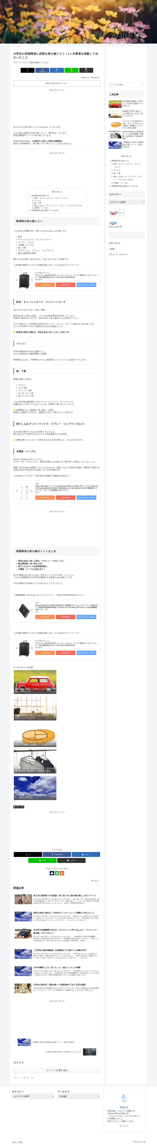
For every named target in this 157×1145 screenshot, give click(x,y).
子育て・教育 (19, 807)
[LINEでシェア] (71, 70)
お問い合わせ (114, 243)
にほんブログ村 (115, 226)
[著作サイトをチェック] (52, 873)
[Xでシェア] (28, 70)
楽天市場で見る (65, 285)
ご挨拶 (111, 249)
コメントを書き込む (57, 1070)
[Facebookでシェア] (42, 70)
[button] (86, 70)
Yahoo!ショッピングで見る (86, 285)
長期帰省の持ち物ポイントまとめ (45, 210)
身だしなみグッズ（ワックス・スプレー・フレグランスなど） (58, 205)
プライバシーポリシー (118, 254)
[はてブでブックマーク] (57, 70)
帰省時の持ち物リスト (41, 195)
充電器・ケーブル (41, 208)
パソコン (37, 200)
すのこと (124, 1107)
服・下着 (37, 203)
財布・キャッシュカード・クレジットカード (51, 198)
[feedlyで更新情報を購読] (57, 873)
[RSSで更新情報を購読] (62, 873)
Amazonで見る (45, 285)
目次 (54, 192)
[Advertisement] (57, 107)
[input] (126, 84)
